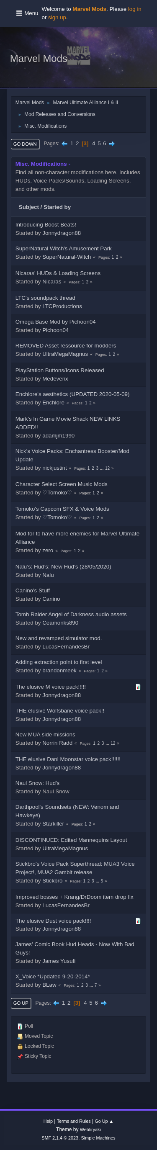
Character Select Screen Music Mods (61, 484)
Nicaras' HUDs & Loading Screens (57, 273)
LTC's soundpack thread (45, 298)
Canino (51, 599)
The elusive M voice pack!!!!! (50, 687)
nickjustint (54, 468)
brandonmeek (59, 670)
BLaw (49, 985)
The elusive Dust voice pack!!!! (53, 921)
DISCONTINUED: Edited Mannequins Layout (71, 840)
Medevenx (55, 379)
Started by (57, 207)
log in (135, 9)
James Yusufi (58, 961)
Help (48, 1121)
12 (107, 468)
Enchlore (53, 402)
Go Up (20, 1003)
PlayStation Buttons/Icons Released (59, 370)
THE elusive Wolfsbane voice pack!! (59, 710)
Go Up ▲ (104, 1121)
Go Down (25, 144)
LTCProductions (62, 306)
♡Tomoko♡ (57, 492)
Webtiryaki (90, 1129)
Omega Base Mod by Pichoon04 (55, 322)
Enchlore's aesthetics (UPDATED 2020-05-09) (72, 394)
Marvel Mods (38, 58)
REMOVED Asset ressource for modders (65, 345)
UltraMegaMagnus (65, 354)
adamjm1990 (58, 435)
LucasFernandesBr (66, 646)
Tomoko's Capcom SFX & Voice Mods (62, 509)
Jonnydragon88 (61, 233)
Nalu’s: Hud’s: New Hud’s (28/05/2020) (63, 566)
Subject (29, 207)
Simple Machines (98, 1137)
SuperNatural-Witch (66, 257)
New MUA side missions (45, 734)
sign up (57, 17)
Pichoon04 (55, 330)
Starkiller (53, 824)
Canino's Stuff (32, 590)
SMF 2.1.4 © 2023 (59, 1137)
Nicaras (51, 281)
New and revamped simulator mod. (58, 638)
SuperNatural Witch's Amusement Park (63, 248)
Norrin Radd (57, 743)
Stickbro (52, 880)
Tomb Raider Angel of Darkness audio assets (71, 614)
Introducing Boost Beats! (45, 224)
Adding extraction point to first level (58, 662)
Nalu (48, 575)
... (102, 468)
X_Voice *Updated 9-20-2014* (52, 976)
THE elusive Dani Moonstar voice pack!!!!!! (68, 759)
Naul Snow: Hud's (37, 783)
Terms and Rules (74, 1121)
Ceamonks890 (60, 623)
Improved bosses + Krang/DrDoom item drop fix (74, 897)
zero (47, 550)
